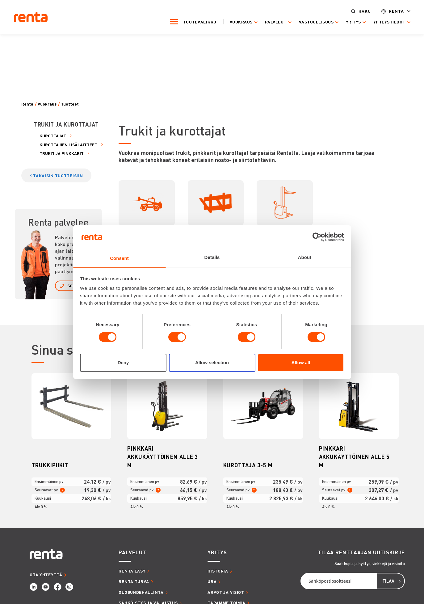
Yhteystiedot (384, 21)
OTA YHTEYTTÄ (46, 574)
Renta (391, 10)
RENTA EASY (132, 570)
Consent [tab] (119, 258)
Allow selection (212, 362)
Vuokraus (236, 21)
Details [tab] (212, 257)
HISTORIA (218, 570)
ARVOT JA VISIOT (226, 592)
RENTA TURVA (134, 581)
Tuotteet (70, 104)
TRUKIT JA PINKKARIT (62, 153)
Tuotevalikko (194, 21)
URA (212, 581)
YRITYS (217, 552)
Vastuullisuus (310, 21)
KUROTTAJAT (53, 135)
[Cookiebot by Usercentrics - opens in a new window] (317, 237)
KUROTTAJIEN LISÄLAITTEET (68, 144)
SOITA (73, 285)
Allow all (301, 362)
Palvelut (270, 21)
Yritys (348, 21)
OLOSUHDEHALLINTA (141, 592)
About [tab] (305, 257)
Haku (359, 10)
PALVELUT (132, 552)
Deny (123, 362)
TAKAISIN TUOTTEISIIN (58, 175)
